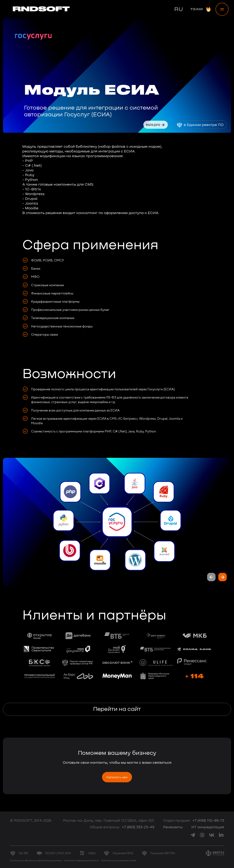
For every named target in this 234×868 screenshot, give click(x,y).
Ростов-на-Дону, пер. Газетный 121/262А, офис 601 (108, 820)
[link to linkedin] (221, 835)
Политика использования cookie (118, 861)
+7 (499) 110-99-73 (208, 820)
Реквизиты (173, 827)
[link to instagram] (202, 835)
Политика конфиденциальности (81, 861)
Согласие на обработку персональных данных (36, 861)
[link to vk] (212, 835)
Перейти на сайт (117, 709)
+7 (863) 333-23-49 (138, 827)
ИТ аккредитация (207, 827)
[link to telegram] (193, 835)
